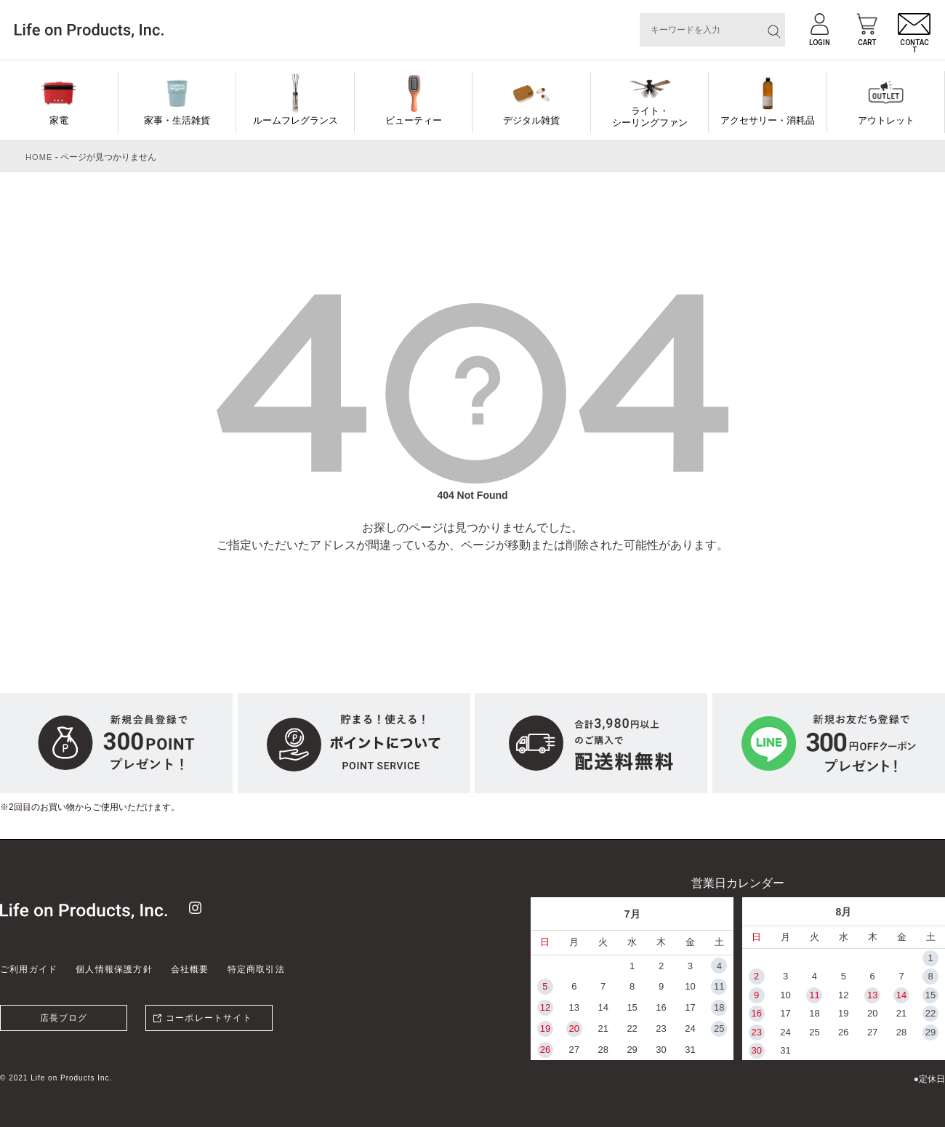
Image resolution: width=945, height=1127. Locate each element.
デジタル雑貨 (531, 120)
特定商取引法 (256, 969)
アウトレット (886, 120)
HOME (38, 157)
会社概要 (190, 969)
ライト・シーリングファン (650, 116)
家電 (58, 120)
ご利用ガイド (28, 969)
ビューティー (413, 120)
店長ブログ (64, 1018)
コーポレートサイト (209, 1018)
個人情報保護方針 (114, 969)
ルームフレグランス (295, 120)
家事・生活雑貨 (177, 120)
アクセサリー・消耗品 (767, 120)
